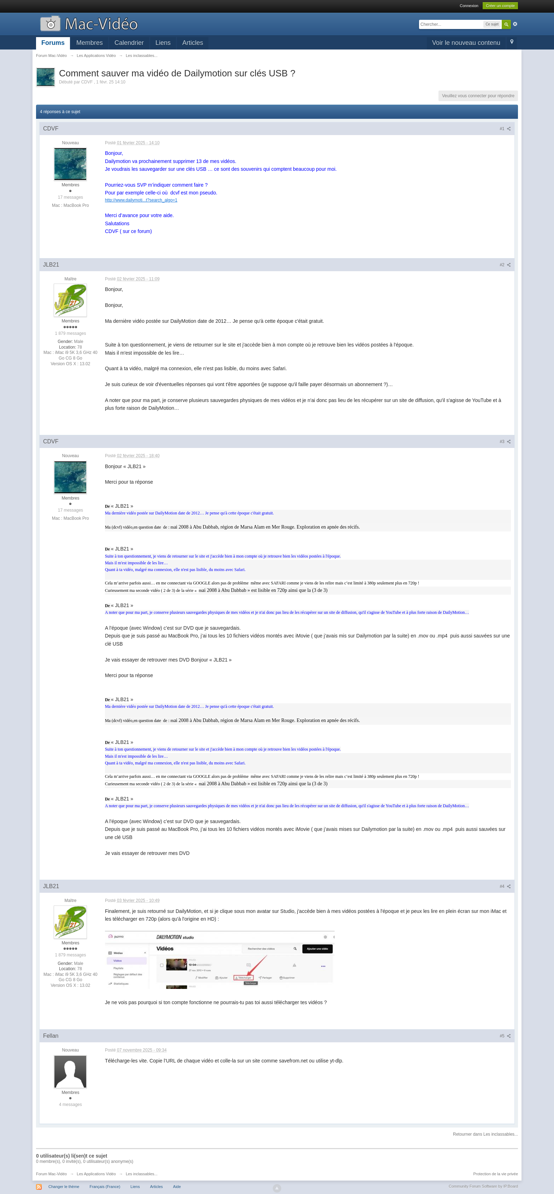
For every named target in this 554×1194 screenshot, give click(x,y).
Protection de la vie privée (495, 1174)
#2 (505, 264)
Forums (53, 42)
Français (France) (105, 1186)
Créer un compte (500, 6)
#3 (505, 441)
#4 (505, 886)
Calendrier (129, 42)
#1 (505, 128)
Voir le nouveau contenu (466, 42)
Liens (163, 42)
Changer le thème (63, 1186)
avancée (515, 24)
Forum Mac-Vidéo (51, 1174)
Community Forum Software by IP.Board (483, 1186)
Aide (177, 1186)
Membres (89, 42)
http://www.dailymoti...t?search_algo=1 (141, 200)
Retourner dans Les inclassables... (485, 1134)
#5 (505, 1035)
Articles (192, 42)
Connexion (469, 6)
